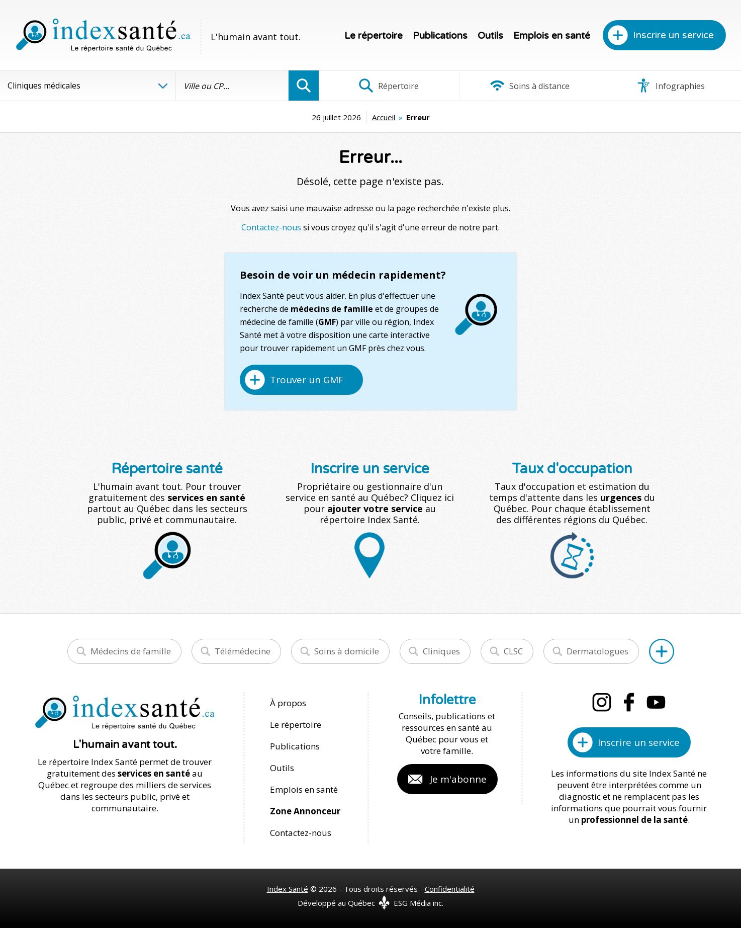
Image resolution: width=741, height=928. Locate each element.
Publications (440, 35)
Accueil (383, 117)
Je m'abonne (458, 779)
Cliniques (441, 651)
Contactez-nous (271, 227)
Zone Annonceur (305, 811)
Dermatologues (597, 651)
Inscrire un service (673, 35)
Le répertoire (373, 35)
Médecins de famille (130, 651)
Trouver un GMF (306, 379)
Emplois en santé (551, 35)
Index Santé (287, 889)
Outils (490, 35)
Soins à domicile (346, 651)
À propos (288, 703)
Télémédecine (242, 651)
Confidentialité (450, 889)
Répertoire (388, 85)
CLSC (513, 651)
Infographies (670, 85)
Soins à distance (530, 85)
